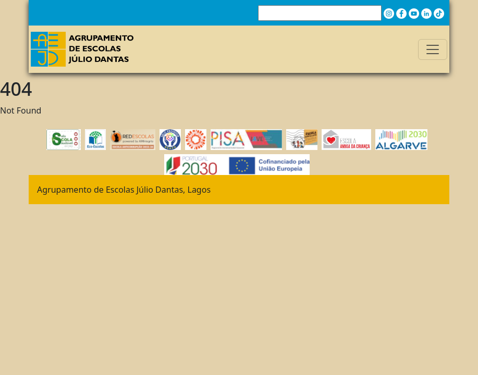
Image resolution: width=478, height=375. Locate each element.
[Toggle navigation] (432, 49)
